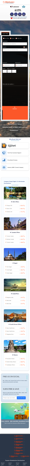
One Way (6, 38)
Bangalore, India (16, 297)
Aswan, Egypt (16, 273)
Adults (4, 68)
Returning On (17, 62)
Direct (25, 47)
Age (9, 68)
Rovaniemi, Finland (16, 358)
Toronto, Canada (16, 236)
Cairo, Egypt (16, 267)
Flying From (5, 41)
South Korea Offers (15, 324)
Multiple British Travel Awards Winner (18, 16)
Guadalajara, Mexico (16, 365)
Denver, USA (16, 208)
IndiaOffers (15, 294)
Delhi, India (16, 300)
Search (15, 108)
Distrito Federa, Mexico (16, 362)
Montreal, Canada (16, 239)
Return (12, 38)
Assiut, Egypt (16, 270)
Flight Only (5, 33)
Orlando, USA (16, 212)
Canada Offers (15, 232)
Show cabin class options (8, 84)
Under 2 (13, 68)
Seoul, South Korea (16, 328)
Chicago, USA (16, 205)
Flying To (4, 47)
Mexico (16, 355)
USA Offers (15, 202)
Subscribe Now (21, 398)
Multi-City (18, 38)
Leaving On (5, 62)
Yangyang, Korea (16, 334)
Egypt (15, 263)
